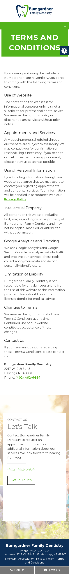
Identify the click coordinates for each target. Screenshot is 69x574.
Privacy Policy (15, 199)
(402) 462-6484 (27, 377)
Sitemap (10, 558)
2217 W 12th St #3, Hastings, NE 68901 (41, 554)
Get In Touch (21, 480)
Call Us (17, 570)
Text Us (52, 570)
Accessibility (26, 558)
